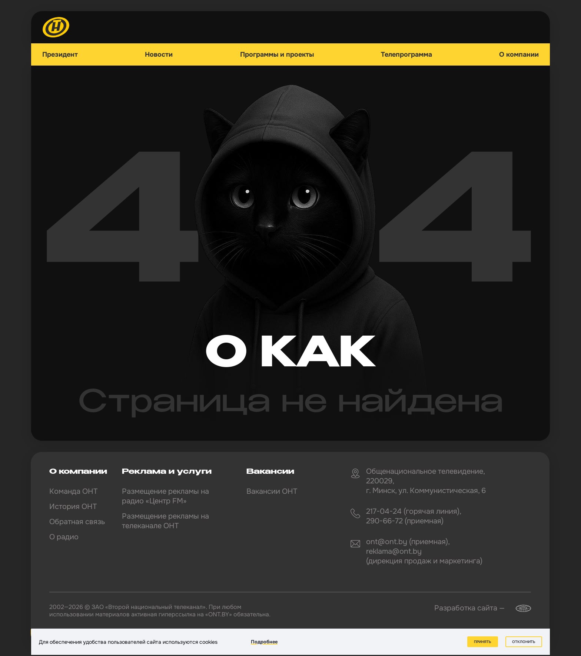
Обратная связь (77, 521)
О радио (64, 537)
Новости (159, 54)
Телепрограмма (406, 54)
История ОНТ (73, 506)
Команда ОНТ (73, 491)
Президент (60, 54)
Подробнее (264, 642)
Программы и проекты (277, 54)
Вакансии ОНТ (271, 491)
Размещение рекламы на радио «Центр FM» (165, 496)
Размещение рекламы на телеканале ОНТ (165, 521)
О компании (519, 54)
